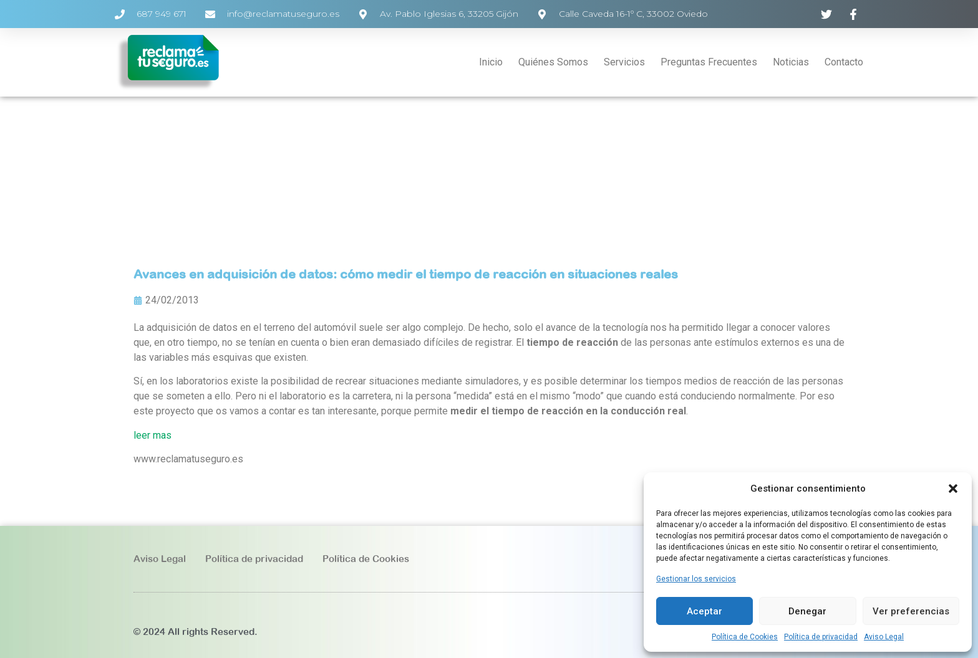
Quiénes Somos (553, 62)
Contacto (844, 62)
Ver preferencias (911, 611)
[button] (953, 488)
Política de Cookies (745, 636)
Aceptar (704, 611)
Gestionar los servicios (696, 579)
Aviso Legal (884, 636)
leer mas (152, 435)
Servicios (624, 62)
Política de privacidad (821, 636)
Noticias (791, 62)
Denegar (807, 611)
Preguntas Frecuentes (709, 62)
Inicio (491, 62)
